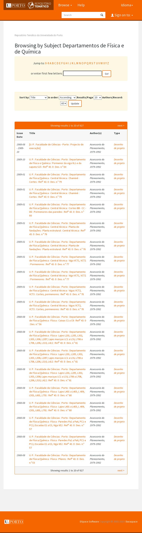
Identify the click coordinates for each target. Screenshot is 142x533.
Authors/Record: (112, 97)
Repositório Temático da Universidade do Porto (39, 35)
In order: (53, 97)
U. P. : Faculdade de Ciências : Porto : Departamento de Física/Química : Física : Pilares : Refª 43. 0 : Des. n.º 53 (57, 459)
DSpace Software (89, 521)
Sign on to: (123, 15)
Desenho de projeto (119, 146)
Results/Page (85, 97)
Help (81, 5)
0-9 (47, 63)
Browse (65, 5)
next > (121, 125)
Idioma (127, 5)
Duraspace (132, 521)
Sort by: (24, 97)
